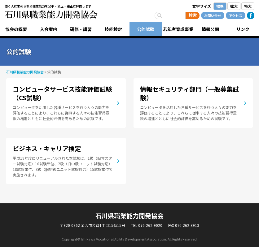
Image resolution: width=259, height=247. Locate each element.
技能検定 (113, 29)
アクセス (235, 15)
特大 (248, 6)
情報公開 (210, 29)
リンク (242, 29)
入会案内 (48, 29)
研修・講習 (81, 29)
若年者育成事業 (178, 29)
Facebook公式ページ (250, 15)
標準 (220, 6)
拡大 (234, 6)
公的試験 (145, 29)
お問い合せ (212, 15)
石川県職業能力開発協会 (51, 14)
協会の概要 (16, 29)
